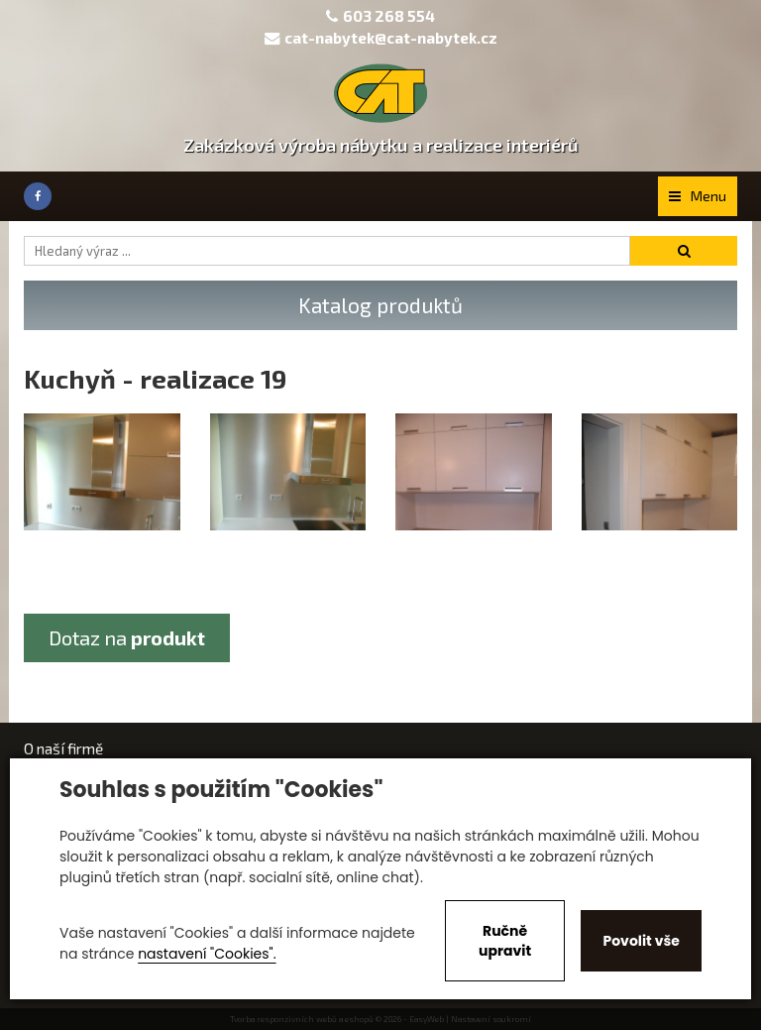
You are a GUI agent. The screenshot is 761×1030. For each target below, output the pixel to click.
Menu (697, 195)
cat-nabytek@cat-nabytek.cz (381, 38)
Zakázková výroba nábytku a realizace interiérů (381, 145)
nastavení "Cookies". (206, 954)
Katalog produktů (380, 304)
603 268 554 (389, 16)
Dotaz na (127, 637)
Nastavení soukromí (491, 1019)
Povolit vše (640, 941)
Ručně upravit (505, 941)
